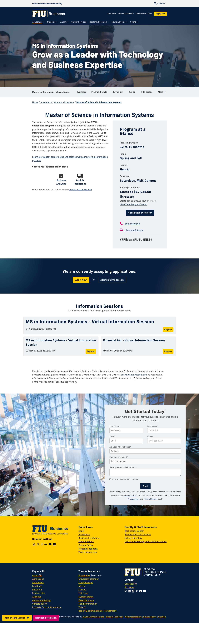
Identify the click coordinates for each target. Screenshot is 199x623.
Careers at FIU (39, 603)
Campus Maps (85, 582)
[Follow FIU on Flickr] (145, 591)
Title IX (82, 607)
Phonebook (84, 575)
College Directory (133, 538)
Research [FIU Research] (37, 589)
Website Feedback (88, 548)
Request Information (46, 617)
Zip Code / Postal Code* (120, 447)
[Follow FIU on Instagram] (126, 591)
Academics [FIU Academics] (38, 582)
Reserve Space (86, 600)
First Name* (114, 426)
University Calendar (88, 579)
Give (150, 13)
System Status (85, 596)
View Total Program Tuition (133, 204)
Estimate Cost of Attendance (47, 607)
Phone (150, 436)
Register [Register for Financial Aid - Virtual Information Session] (168, 351)
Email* (112, 436)
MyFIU (81, 586)
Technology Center (134, 531)
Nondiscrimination (87, 603)
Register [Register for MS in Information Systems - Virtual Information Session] (168, 329)
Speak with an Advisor (140, 212)
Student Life (38, 593)
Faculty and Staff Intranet (138, 534)
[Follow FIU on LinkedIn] (130, 591)
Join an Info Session (17, 617)
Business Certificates (89, 538)
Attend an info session (112, 279)
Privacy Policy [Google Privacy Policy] (133, 499)
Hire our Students (126, 13)
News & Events (86, 541)
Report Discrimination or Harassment (97, 610)
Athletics (36, 596)
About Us (111, 13)
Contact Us (141, 13)
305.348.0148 (132, 223)
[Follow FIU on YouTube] (141, 591)
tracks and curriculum (80, 189)
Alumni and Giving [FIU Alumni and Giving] (41, 600)
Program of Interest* (118, 457)
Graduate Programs (64, 102)
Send (145, 486)
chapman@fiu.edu (134, 230)
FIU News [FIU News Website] (129, 587)
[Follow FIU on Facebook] (133, 591)
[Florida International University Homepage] (47, 3)
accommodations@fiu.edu (134, 374)
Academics (46, 102)
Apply (81, 531)
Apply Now (81, 279)
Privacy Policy (130, 495)
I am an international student (123, 479)
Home (35, 102)
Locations (37, 586)
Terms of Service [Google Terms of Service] (150, 499)
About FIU (37, 575)
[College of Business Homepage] (48, 13)
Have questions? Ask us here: (122, 467)
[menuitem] (38, 22)
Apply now (160, 13)
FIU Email (83, 593)
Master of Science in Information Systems (53, 92)
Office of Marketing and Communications (146, 541)
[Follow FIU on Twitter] (137, 591)
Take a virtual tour (87, 552)
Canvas (82, 589)
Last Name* (152, 426)
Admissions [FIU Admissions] (38, 579)
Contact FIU (131, 583)
